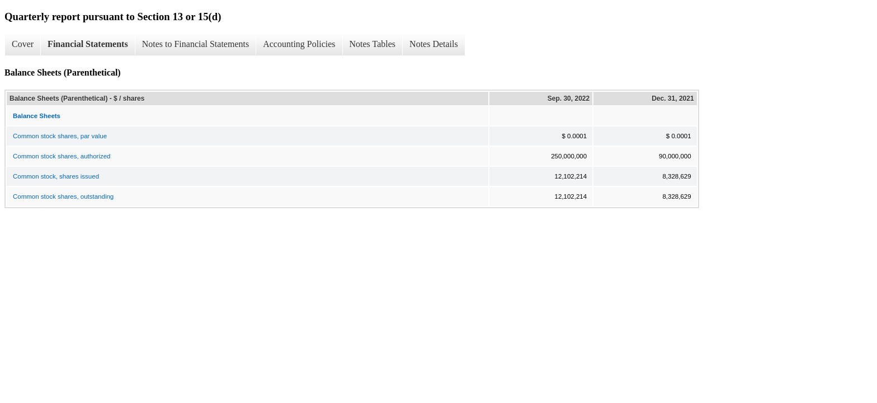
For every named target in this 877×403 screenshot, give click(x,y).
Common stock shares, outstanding (63, 196)
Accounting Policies (299, 44)
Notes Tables (373, 44)
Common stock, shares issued (56, 176)
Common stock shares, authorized (62, 156)
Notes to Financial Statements (195, 44)
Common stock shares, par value (60, 136)
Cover (23, 44)
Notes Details (433, 44)
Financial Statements (88, 44)
